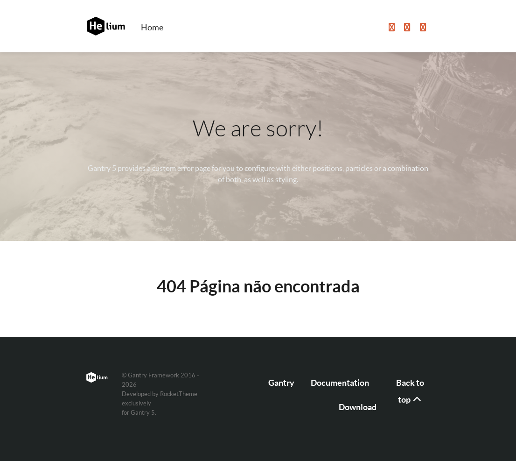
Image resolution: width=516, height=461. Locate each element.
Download (358, 407)
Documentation (340, 383)
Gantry (281, 383)
